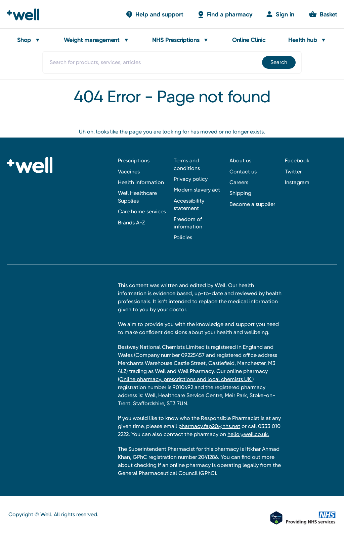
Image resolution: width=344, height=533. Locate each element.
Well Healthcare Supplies (137, 197)
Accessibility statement (189, 204)
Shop (24, 40)
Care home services (142, 211)
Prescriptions (133, 160)
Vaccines (129, 171)
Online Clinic (248, 40)
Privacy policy (191, 179)
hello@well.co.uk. (248, 434)
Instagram (297, 182)
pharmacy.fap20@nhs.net (209, 426)
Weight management (92, 40)
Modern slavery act (197, 189)
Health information (141, 182)
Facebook (297, 160)
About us (240, 160)
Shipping (240, 193)
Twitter (293, 171)
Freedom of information (188, 223)
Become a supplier (252, 204)
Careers (238, 182)
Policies (183, 237)
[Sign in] (280, 14)
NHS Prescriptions (175, 40)
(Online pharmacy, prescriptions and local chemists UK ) (186, 379)
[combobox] (171, 62)
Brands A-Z (131, 222)
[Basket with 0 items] (154, 14)
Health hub (302, 40)
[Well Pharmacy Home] (26, 14)
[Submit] (278, 62)
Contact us (243, 171)
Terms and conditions (187, 164)
